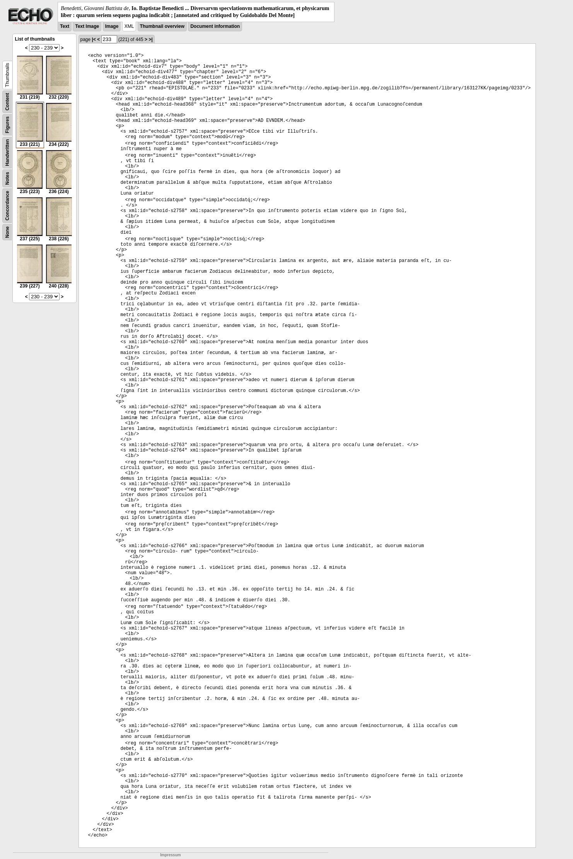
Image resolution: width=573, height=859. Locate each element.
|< (94, 39)
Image (112, 26)
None (7, 232)
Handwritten (7, 152)
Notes (7, 178)
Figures (7, 124)
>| (150, 39)
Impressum (170, 855)
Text (64, 26)
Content (7, 102)
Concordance (7, 206)
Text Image (87, 26)
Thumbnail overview (162, 26)
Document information (215, 26)
